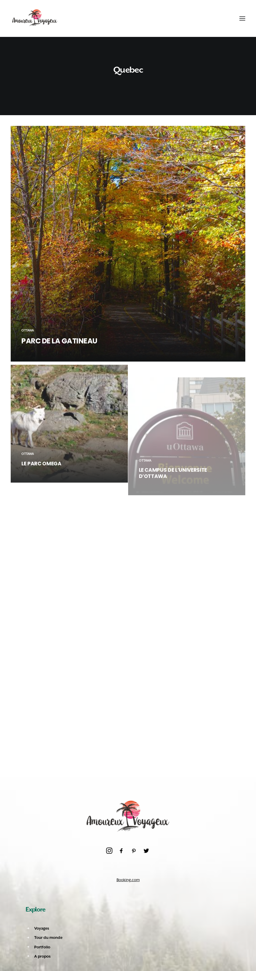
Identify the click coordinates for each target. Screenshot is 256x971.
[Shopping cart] (224, 18)
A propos (42, 956)
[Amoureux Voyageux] (35, 18)
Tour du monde (48, 937)
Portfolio (42, 947)
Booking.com (128, 880)
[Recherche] (213, 18)
